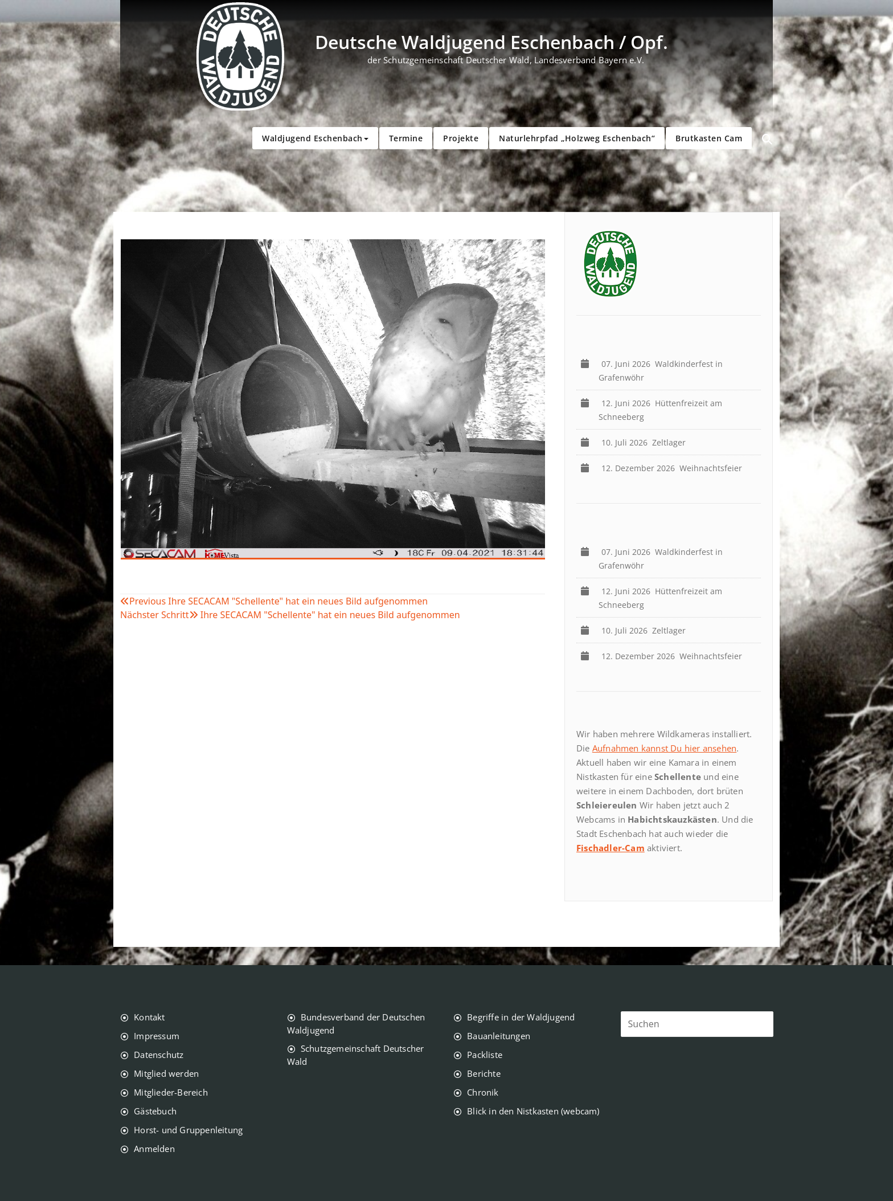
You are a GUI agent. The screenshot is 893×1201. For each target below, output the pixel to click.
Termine (406, 138)
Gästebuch (155, 1111)
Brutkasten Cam (708, 138)
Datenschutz (158, 1054)
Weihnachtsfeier (674, 468)
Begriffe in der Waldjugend (521, 1017)
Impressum (156, 1035)
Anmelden (154, 1148)
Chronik (482, 1092)
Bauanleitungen (498, 1035)
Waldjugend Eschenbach (315, 138)
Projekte (460, 138)
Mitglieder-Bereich (171, 1092)
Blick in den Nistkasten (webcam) (533, 1111)
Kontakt (149, 1017)
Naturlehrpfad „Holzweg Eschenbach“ (577, 138)
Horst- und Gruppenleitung (188, 1129)
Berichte (484, 1073)
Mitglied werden (166, 1073)
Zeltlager (645, 442)
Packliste (484, 1054)
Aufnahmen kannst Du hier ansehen (664, 748)
